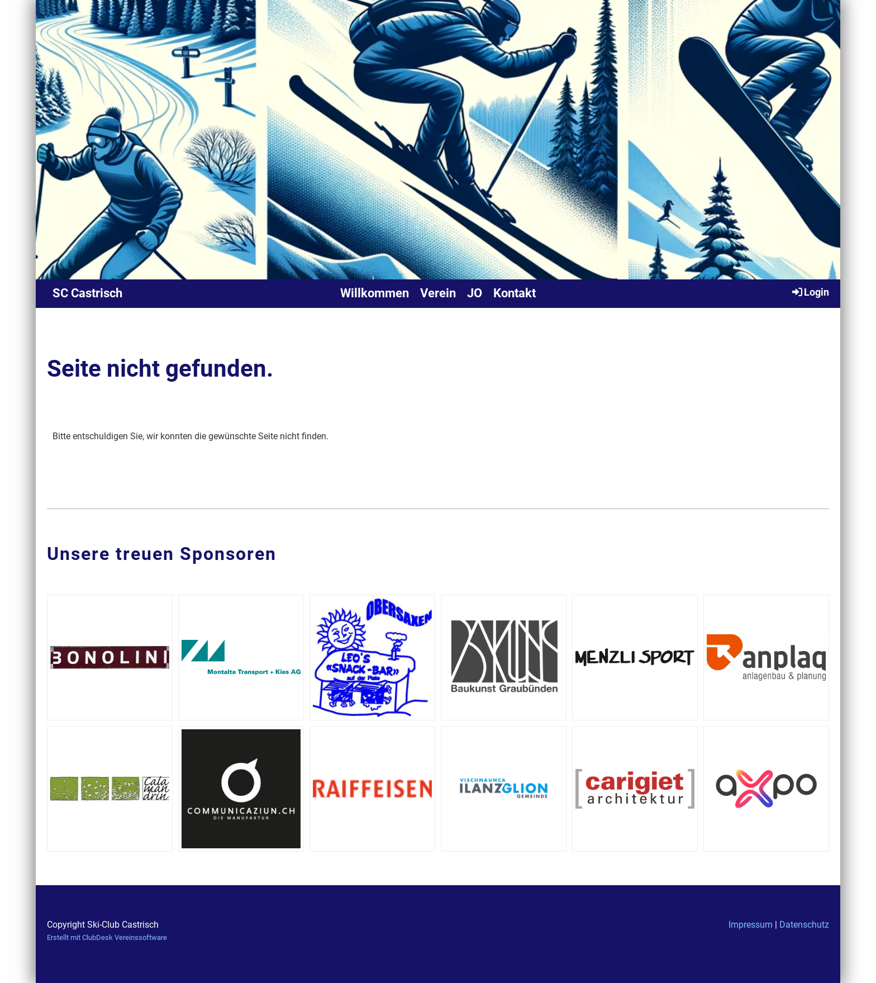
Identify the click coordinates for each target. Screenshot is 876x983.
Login (810, 291)
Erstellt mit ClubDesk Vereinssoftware (107, 937)
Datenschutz (804, 924)
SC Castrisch (87, 293)
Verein (438, 293)
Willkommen (374, 293)
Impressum (751, 924)
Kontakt (514, 293)
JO (474, 293)
